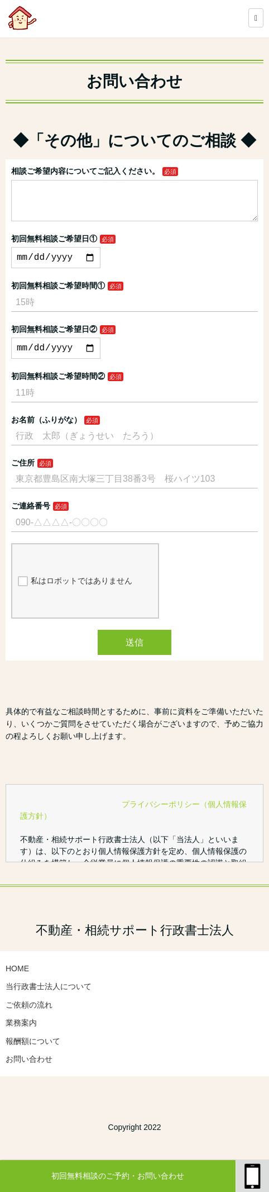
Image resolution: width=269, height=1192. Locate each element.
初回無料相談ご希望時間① (58, 296)
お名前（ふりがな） (46, 433)
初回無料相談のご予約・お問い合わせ (117, 1175)
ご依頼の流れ (29, 1018)
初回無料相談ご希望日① (54, 247)
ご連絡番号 (30, 519)
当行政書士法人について (49, 999)
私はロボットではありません (75, 595)
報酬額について (33, 1054)
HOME (17, 981)
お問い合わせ (29, 1072)
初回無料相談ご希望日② (54, 340)
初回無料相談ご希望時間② (58, 389)
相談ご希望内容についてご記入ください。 (85, 171)
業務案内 (21, 1036)
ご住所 (23, 476)
